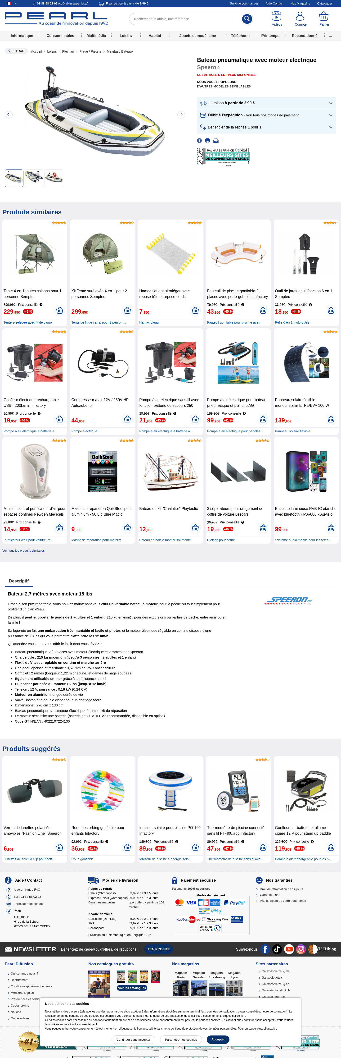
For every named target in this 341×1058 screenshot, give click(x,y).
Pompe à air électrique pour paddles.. (234, 431)
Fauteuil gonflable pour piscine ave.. (233, 322)
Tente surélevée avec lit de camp (28, 322)
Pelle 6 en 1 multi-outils (292, 322)
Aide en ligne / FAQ (27, 889)
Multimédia (96, 36)
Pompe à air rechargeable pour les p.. (302, 859)
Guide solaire (20, 1018)
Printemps (270, 36)
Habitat (155, 36)
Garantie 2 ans (270, 895)
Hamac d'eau (149, 322)
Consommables (60, 36)
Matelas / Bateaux (119, 51)
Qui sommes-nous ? (24, 973)
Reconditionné (304, 36)
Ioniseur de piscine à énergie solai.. (165, 859)
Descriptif (19, 581)
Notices (16, 1012)
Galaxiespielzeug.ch (275, 984)
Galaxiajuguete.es (274, 996)
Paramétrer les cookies (181, 1039)
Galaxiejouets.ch (273, 977)
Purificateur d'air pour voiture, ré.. (28, 540)
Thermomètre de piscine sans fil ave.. (234, 859)
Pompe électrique (84, 431)
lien (243, 1015)
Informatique (22, 36)
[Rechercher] (247, 19)
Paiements (191, 888)
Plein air (68, 51)
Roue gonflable (83, 859)
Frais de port (127, 3)
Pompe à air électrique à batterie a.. (30, 431)
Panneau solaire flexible (292, 431)
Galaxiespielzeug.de (275, 971)
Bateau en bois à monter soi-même (165, 540)
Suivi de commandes (244, 3)
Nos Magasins (300, 3)
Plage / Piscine (90, 51)
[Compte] (301, 19)
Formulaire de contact (29, 904)
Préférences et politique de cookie (34, 999)
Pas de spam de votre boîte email (283, 900)
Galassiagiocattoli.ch (276, 990)
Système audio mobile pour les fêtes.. (302, 540)
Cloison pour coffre (221, 540)
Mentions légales (22, 992)
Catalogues (325, 3)
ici (275, 1028)
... (330, 36)
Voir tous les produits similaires (23, 550)
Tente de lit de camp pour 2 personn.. (99, 322)
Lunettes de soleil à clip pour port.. (29, 859)
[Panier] (324, 19)
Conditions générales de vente (31, 986)
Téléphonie (241, 36)
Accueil (37, 51)
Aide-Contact (274, 3)
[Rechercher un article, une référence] (191, 19)
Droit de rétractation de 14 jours (281, 889)
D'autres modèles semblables (224, 86)
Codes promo (20, 1005)
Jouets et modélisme (197, 36)
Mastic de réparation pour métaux (96, 540)
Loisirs (126, 36)
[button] (266, 103)
